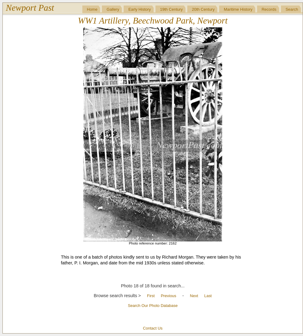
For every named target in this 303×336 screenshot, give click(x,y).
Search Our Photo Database (153, 305)
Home (92, 9)
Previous (168, 295)
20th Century (203, 9)
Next (194, 295)
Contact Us (153, 328)
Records (269, 9)
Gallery (113, 9)
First (151, 295)
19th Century (171, 9)
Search (292, 9)
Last (207, 295)
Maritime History (238, 9)
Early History (139, 9)
